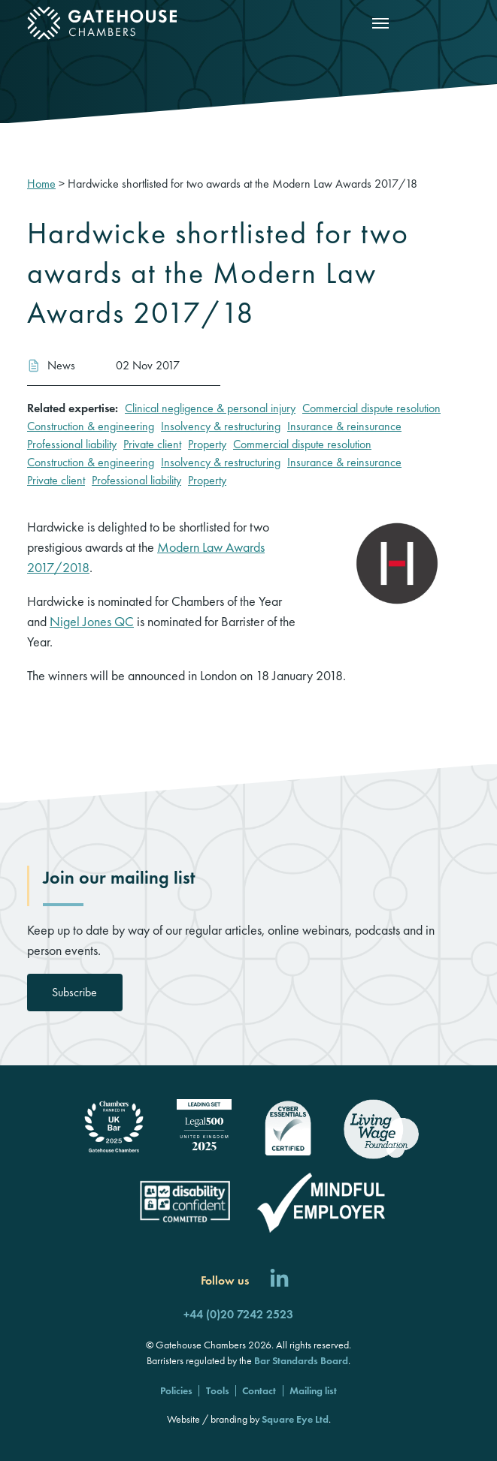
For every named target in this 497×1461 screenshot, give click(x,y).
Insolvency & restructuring (220, 426)
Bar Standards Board (301, 1360)
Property (207, 444)
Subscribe (74, 992)
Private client (152, 444)
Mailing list (313, 1390)
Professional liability (72, 444)
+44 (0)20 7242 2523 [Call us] (238, 1314)
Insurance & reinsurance (344, 426)
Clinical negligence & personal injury (210, 408)
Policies (176, 1390)
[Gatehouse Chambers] (102, 23)
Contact (259, 1390)
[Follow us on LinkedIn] (279, 1280)
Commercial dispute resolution (371, 408)
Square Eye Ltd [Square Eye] (295, 1419)
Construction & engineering (90, 426)
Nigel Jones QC (92, 621)
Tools (217, 1390)
